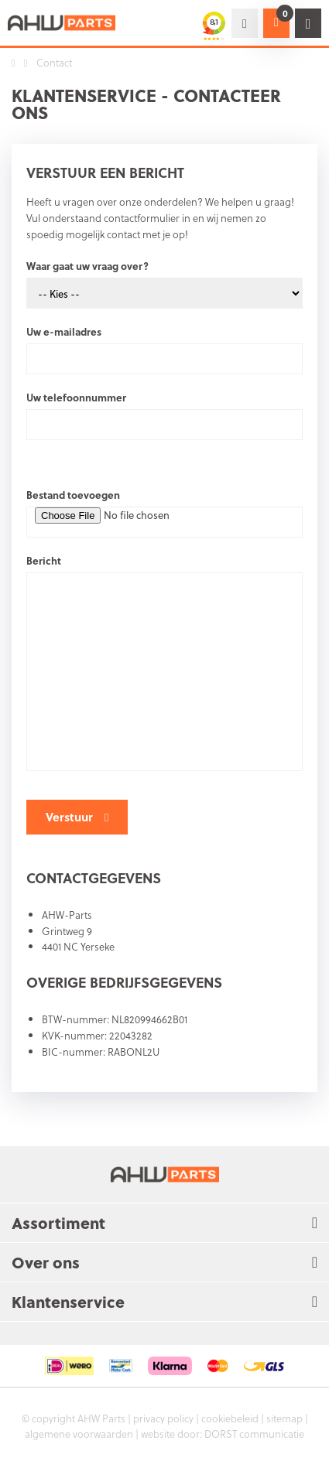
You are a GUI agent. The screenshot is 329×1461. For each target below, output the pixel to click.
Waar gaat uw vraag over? (87, 265)
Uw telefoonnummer (76, 397)
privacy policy (163, 1418)
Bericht (43, 560)
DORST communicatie (254, 1433)
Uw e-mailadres (63, 331)
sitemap (284, 1418)
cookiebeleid (230, 1418)
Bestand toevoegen (73, 494)
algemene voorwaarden (79, 1433)
